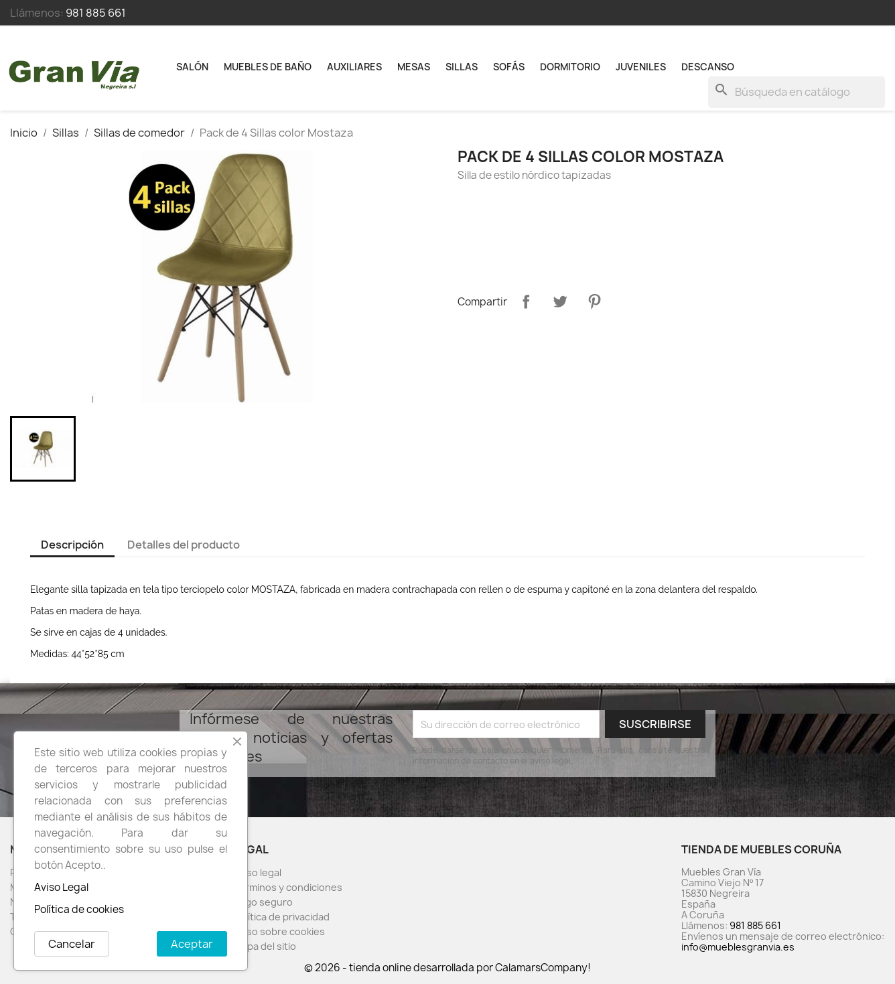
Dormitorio (570, 66)
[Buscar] (796, 92)
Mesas (413, 66)
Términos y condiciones (288, 887)
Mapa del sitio (265, 946)
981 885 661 (96, 12)
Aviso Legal (61, 887)
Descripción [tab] (72, 544)
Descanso (707, 66)
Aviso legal (257, 872)
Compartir (525, 301)
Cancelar (71, 943)
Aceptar (192, 943)
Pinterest (594, 301)
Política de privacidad (282, 916)
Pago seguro (263, 902)
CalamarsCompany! (543, 968)
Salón (192, 66)
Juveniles (641, 66)
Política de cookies (79, 909)
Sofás (509, 66)
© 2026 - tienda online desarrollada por (399, 968)
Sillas (461, 66)
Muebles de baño (268, 66)
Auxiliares (354, 66)
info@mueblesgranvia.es (738, 946)
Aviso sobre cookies (279, 931)
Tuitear (560, 301)
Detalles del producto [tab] (183, 544)
